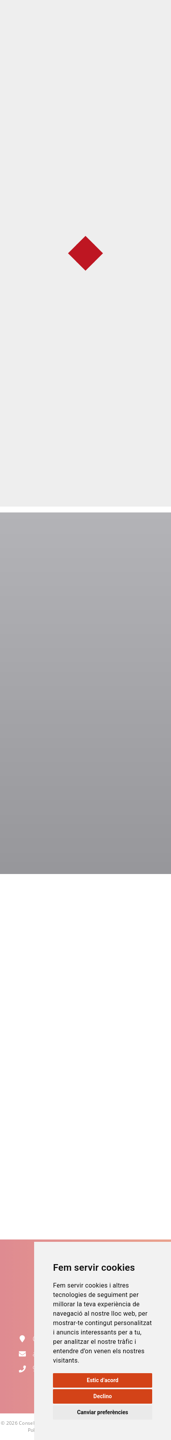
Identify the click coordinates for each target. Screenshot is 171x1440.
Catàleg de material (85, 460)
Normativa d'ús (85, 406)
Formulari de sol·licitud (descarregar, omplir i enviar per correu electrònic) (85, 433)
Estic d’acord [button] (102, 1380)
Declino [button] (102, 1396)
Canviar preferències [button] (102, 1412)
